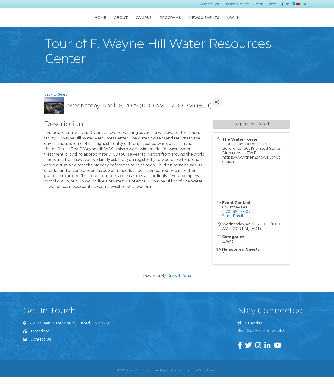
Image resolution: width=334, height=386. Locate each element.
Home (55, 21)
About (75, 21)
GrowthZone (179, 284)
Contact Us (40, 348)
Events (258, 4)
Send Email (232, 225)
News (272, 4)
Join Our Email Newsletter (262, 339)
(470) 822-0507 (236, 220)
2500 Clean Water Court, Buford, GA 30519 (69, 332)
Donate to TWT (209, 4)
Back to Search (57, 103)
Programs (215, 21)
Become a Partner (237, 4)
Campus (98, 21)
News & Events (249, 21)
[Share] (217, 111)
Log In (278, 21)
